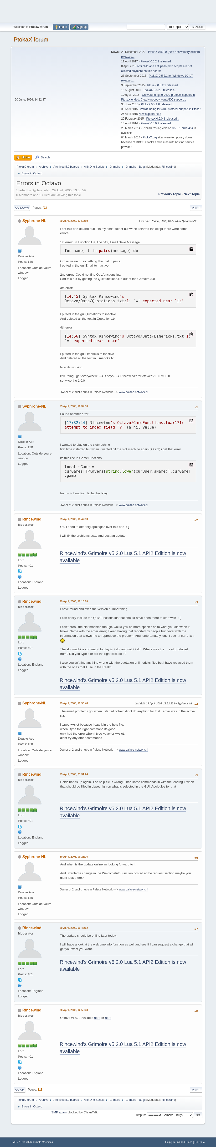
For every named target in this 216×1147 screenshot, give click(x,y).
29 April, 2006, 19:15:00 (74, 601)
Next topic (192, 194)
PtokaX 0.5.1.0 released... (157, 104)
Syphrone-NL (34, 221)
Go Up (19, 1089)
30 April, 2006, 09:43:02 (74, 927)
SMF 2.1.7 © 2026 (21, 1142)
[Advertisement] (108, 10)
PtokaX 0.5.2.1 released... (163, 85)
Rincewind (168, 166)
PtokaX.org (150, 137)
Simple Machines (43, 1142)
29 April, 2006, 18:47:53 (74, 519)
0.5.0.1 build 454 (182, 128)
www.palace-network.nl (133, 392)
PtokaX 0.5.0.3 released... (162, 118)
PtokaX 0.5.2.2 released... (156, 61)
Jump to (140, 1115)
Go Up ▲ (200, 1142)
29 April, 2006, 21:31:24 (74, 774)
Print (196, 207)
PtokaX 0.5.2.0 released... (160, 90)
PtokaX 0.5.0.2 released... (156, 123)
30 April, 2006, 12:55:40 (74, 1010)
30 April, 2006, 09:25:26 (74, 856)
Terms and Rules (182, 1142)
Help (167, 1142)
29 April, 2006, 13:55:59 (74, 220)
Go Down (22, 207)
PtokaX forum (31, 39)
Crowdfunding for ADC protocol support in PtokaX (170, 109)
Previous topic (169, 194)
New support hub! (150, 114)
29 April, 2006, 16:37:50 (74, 406)
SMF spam (59, 1112)
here (97, 1018)
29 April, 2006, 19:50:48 (74, 703)
